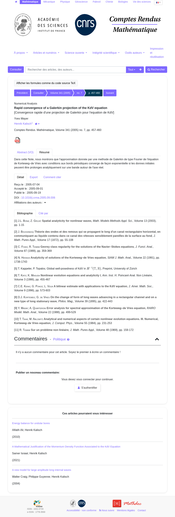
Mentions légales (126, 510)
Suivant (110, 93)
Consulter (16, 69)
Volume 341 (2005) (60, 93)
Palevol (97, 1)
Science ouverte (75, 52)
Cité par (43, 213)
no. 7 (79, 93)
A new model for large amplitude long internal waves (41, 469)
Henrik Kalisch (22, 123)
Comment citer (52, 177)
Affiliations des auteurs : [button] (30, 202)
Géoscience (81, 1)
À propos (20, 52)
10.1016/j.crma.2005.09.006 (38, 197)
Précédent (22, 93)
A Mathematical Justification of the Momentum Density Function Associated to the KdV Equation (66, 446)
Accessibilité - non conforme (81, 510)
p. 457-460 (94, 93)
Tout (130, 69)
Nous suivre (106, 510)
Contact (142, 510)
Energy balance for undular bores (31, 423)
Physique (65, 1)
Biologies (123, 1)
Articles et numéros (45, 52)
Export (34, 177)
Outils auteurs (133, 52)
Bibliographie (25, 213)
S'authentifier (87, 387)
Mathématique (30, 1)
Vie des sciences (142, 1)
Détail (20, 177)
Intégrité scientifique (104, 52)
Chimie (109, 1)
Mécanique (49, 1)
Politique (61, 339)
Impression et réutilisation (157, 52)
